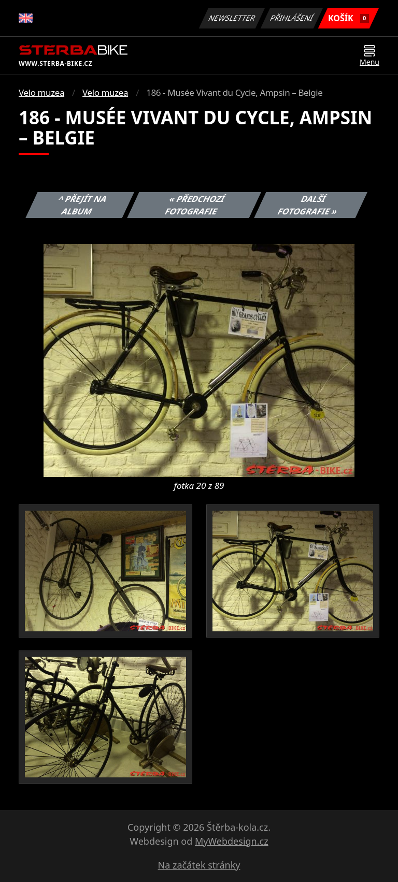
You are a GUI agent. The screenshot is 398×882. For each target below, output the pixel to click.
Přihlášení (291, 18)
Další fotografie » (308, 205)
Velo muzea (41, 92)
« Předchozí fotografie (195, 205)
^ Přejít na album (82, 205)
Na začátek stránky (199, 865)
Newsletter (231, 18)
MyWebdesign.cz (231, 841)
